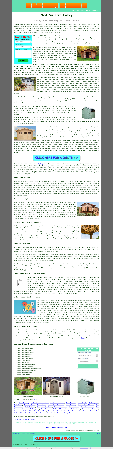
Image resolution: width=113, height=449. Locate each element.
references (40, 110)
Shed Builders (30, 407)
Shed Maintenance (60, 407)
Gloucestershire (70, 293)
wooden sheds (66, 285)
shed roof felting (80, 264)
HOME (73, 10)
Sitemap (15, 433)
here (82, 338)
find (19, 330)
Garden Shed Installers (40, 403)
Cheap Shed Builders (56, 405)
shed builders (60, 170)
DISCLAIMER (95, 10)
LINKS (77, 10)
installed (27, 206)
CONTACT (88, 10)
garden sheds (50, 279)
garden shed (60, 117)
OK (90, 448)
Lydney (40, 164)
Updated (23, 433)
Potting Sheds (29, 405)
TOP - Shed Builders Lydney (24, 419)
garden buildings (57, 82)
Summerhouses (74, 407)
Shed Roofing (30, 413)
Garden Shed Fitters (86, 405)
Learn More (84, 448)
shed (49, 47)
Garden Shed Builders (90, 409)
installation (19, 68)
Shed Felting (24, 403)
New (19, 433)
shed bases (47, 193)
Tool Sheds (18, 405)
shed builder (61, 44)
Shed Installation (57, 403)
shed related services (46, 293)
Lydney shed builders (35, 277)
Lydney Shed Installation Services (33, 344)
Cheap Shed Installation (23, 411)
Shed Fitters (84, 411)
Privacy (98, 433)
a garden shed (51, 24)
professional (20, 97)
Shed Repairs (93, 403)
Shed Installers (40, 411)
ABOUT (82, 10)
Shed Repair (82, 403)
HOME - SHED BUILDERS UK (56, 427)
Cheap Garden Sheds (44, 407)
